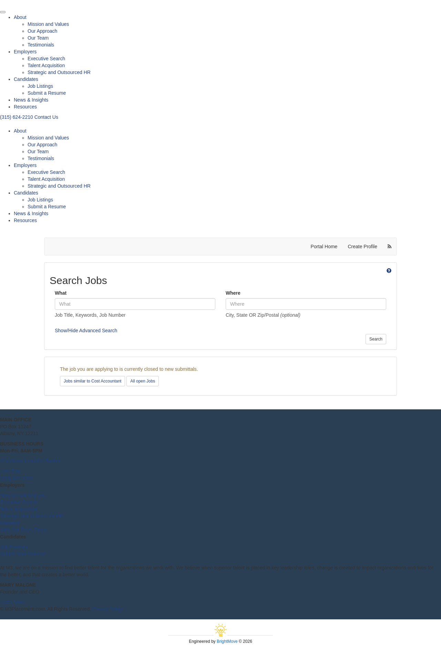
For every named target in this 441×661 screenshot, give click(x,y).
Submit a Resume (47, 93)
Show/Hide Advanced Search (86, 330)
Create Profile (362, 246)
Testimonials (41, 45)
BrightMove (227, 641)
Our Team (38, 38)
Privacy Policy (107, 609)
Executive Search (46, 58)
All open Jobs (142, 381)
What (60, 293)
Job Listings (40, 86)
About (20, 17)
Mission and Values (48, 24)
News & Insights (31, 100)
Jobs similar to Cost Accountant (92, 381)
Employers (25, 51)
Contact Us (46, 117)
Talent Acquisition (46, 65)
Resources (25, 106)
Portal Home (324, 246)
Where (233, 293)
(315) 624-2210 (17, 117)
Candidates (26, 79)
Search (375, 339)
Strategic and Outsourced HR (59, 72)
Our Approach (42, 31)
